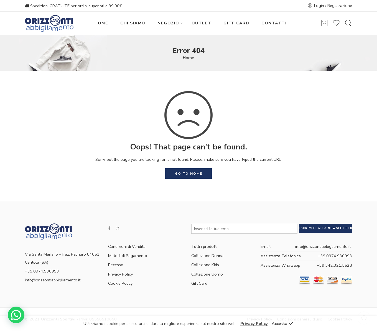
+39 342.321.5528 (334, 265)
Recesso (115, 265)
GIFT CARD (236, 23)
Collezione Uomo (207, 274)
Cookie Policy (120, 283)
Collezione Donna (207, 255)
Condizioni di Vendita (127, 246)
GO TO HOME (188, 173)
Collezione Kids (205, 265)
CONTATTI (274, 23)
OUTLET (202, 23)
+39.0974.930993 (335, 256)
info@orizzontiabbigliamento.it (52, 280)
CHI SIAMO (132, 23)
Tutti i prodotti (204, 246)
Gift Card (199, 283)
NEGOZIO (168, 23)
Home (188, 57)
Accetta (279, 323)
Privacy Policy (120, 274)
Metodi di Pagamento (127, 255)
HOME (101, 23)
